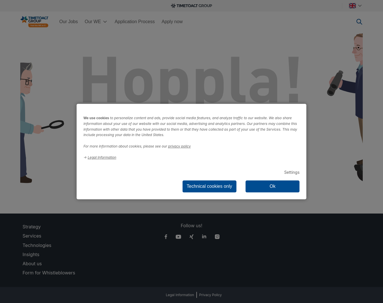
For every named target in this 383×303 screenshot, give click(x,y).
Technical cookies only (209, 186)
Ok (272, 186)
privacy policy (179, 146)
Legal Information (102, 157)
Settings (292, 172)
